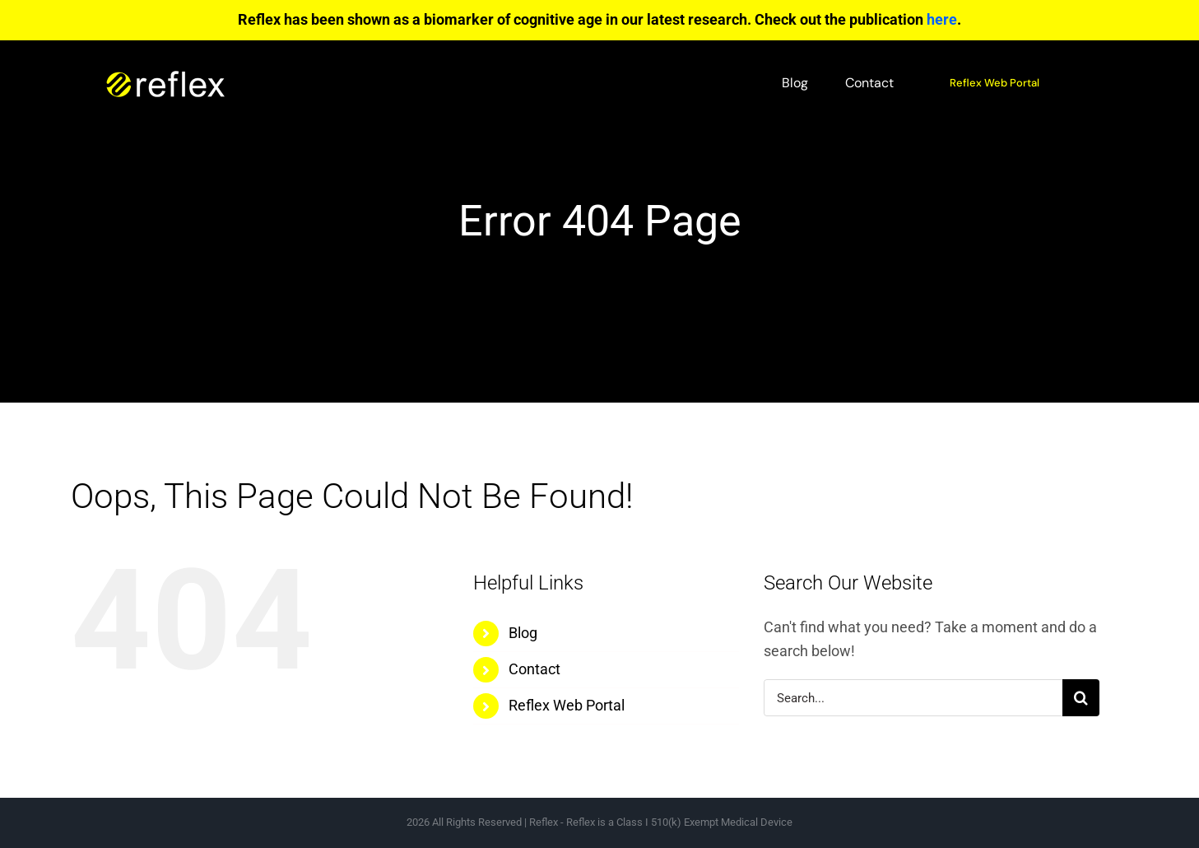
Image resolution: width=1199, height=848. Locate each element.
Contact (534, 669)
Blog (523, 632)
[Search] (1080, 697)
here (942, 19)
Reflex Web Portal (567, 705)
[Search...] (913, 697)
